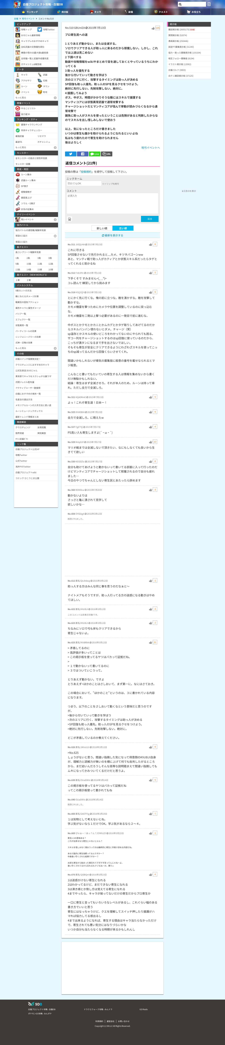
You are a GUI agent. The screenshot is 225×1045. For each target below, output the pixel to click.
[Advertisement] (112, 549)
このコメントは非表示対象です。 (83, 614)
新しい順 (102, 228)
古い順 (123, 228)
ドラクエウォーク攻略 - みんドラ (98, 1009)
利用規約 (99, 1021)
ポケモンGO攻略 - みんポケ (40, 1013)
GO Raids (144, 1009)
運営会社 (110, 1021)
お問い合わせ (124, 1021)
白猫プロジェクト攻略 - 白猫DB (43, 4)
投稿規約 (86, 171)
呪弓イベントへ (151, 147)
